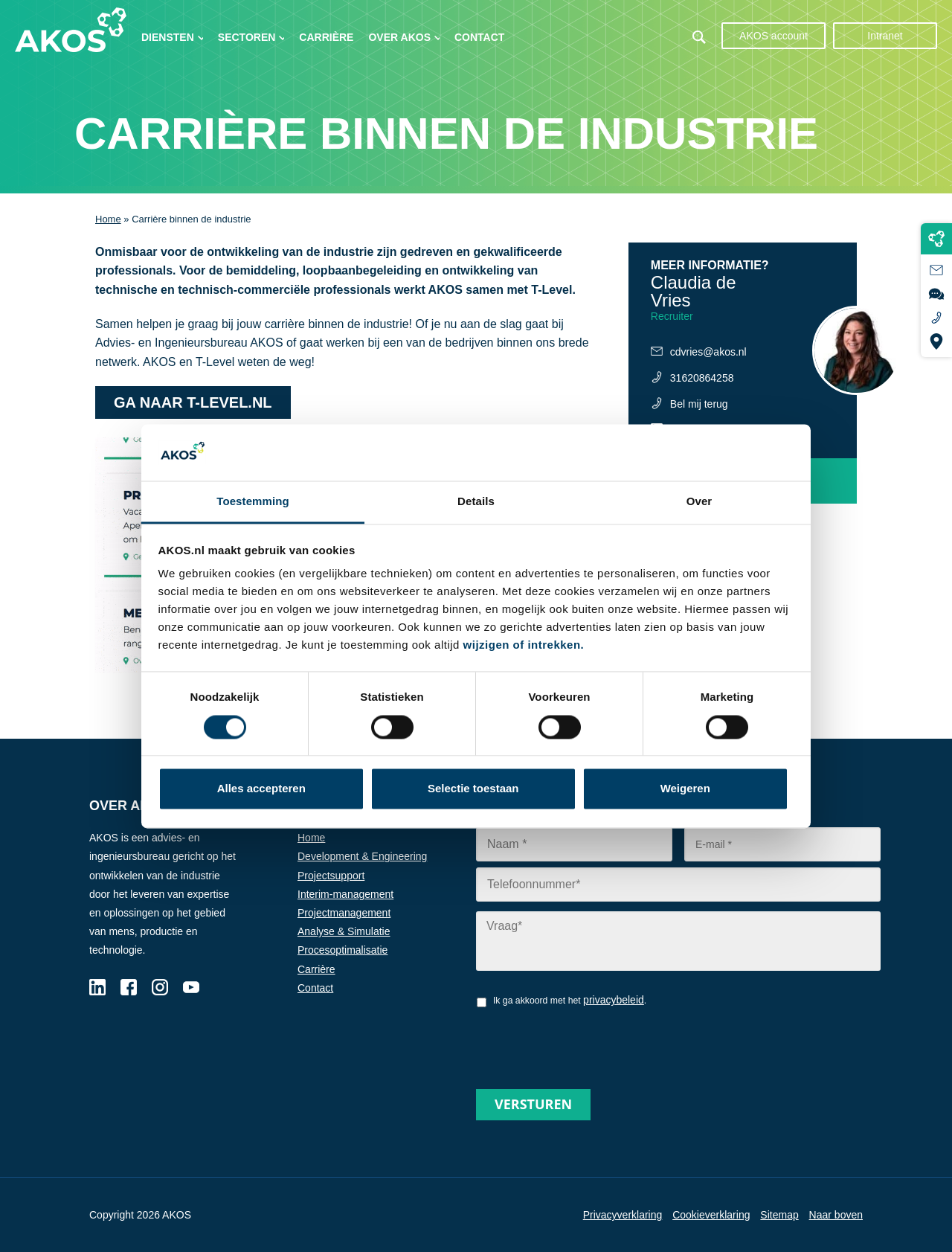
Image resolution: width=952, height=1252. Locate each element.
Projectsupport (331, 876)
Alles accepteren (261, 789)
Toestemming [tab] (252, 501)
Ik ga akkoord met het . (569, 1000)
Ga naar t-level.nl (193, 402)
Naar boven (836, 1215)
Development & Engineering (362, 856)
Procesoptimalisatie (342, 950)
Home (108, 219)
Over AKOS (399, 37)
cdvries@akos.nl (708, 352)
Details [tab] (476, 501)
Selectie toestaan (473, 789)
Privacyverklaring (623, 1215)
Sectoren (247, 37)
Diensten (167, 37)
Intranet (884, 36)
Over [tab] (699, 501)
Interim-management (345, 894)
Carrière (326, 37)
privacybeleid (613, 1000)
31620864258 (702, 378)
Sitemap (779, 1215)
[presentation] (589, 1043)
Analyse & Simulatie (344, 931)
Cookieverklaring (711, 1215)
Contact (479, 37)
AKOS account (773, 36)
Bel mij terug (699, 404)
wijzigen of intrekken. (524, 645)
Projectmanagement (344, 913)
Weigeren (685, 789)
